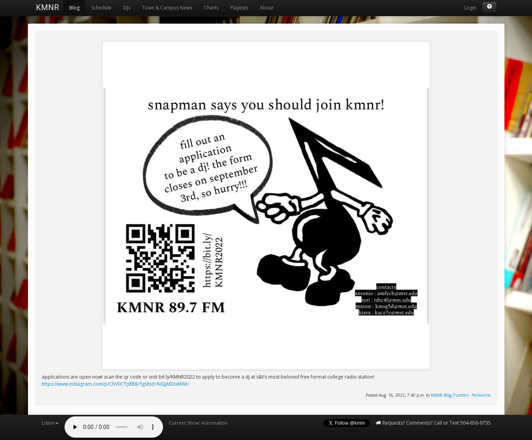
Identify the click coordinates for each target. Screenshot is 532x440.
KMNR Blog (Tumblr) (449, 395)
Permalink (481, 395)
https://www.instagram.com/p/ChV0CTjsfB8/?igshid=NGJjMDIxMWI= (116, 384)
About (267, 7)
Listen (50, 423)
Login (470, 7)
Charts (211, 7)
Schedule (101, 7)
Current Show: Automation (198, 423)
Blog (74, 7)
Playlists (239, 7)
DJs (126, 7)
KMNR (47, 7)
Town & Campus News (167, 7)
